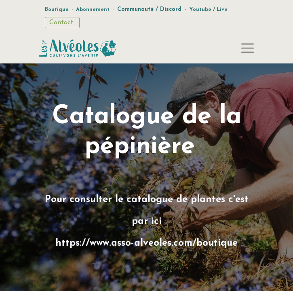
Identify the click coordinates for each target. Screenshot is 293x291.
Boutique (57, 9)
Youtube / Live (208, 9)
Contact (62, 22)
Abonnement (93, 9)
